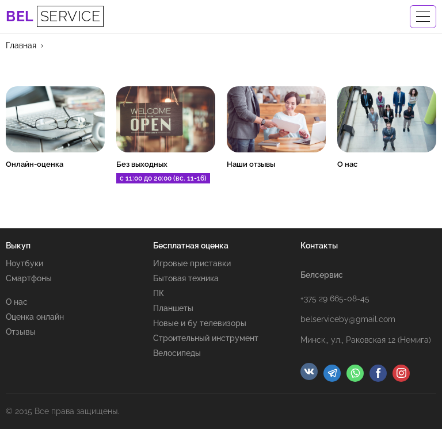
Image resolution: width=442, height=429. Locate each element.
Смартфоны (29, 278)
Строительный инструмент (205, 338)
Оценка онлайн (35, 316)
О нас (17, 302)
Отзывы (21, 331)
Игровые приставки (192, 263)
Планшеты (173, 308)
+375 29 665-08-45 (334, 298)
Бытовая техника (186, 278)
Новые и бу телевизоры (199, 323)
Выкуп (18, 245)
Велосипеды (177, 353)
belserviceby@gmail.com (347, 319)
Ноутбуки (24, 263)
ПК (158, 293)
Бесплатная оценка (190, 245)
